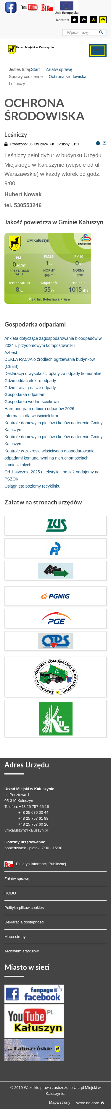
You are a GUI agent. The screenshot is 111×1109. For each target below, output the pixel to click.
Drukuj (98, 143)
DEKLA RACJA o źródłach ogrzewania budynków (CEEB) (49, 363)
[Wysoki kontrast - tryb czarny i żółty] (93, 19)
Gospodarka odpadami (25, 394)
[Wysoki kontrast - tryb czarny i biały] (83, 19)
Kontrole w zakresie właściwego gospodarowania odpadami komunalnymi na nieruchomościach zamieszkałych (49, 458)
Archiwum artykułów (21, 951)
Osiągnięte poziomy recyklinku (32, 486)
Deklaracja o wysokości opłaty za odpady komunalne (53, 373)
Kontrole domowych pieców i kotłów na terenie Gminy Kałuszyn (53, 426)
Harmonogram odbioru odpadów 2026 (39, 408)
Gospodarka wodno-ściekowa (31, 401)
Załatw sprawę (59, 69)
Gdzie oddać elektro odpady (30, 380)
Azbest (10, 352)
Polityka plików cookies (24, 907)
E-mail (104, 143)
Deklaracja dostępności (24, 922)
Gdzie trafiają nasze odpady (30, 387)
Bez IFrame (47, 271)
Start (35, 69)
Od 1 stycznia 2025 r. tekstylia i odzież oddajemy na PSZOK (51, 475)
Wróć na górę (90, 1103)
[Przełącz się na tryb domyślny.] (74, 19)
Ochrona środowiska (67, 76)
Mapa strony (15, 936)
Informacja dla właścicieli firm (31, 415)
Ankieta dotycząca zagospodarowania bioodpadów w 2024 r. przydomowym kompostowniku (53, 342)
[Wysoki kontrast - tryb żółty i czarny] (103, 19)
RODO (10, 893)
